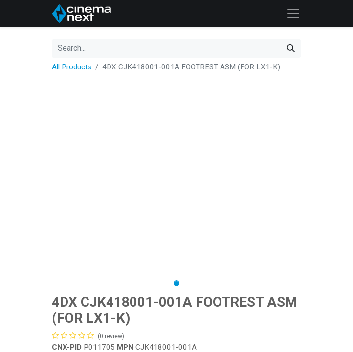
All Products (71, 67)
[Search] (291, 48)
